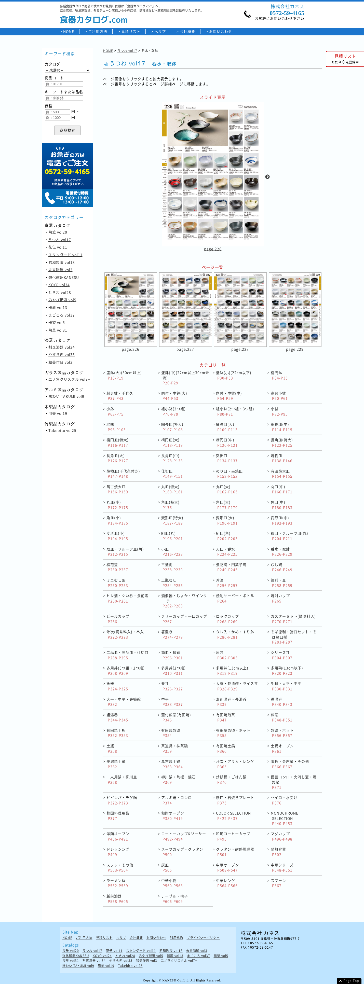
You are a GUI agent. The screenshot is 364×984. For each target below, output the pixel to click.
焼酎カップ (280, 598)
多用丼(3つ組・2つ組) (125, 670)
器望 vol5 (56, 322)
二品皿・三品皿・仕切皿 (127, 655)
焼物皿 (281, 458)
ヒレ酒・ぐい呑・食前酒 (127, 598)
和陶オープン (172, 815)
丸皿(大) (227, 489)
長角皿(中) (172, 458)
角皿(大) (227, 505)
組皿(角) (227, 536)
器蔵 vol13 (57, 307)
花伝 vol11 (57, 247)
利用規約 (176, 938)
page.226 (212, 248)
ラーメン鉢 (117, 883)
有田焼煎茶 (225, 717)
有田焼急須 (170, 733)
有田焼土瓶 (117, 733)
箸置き (172, 634)
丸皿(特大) (172, 489)
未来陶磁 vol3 (60, 269)
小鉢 (115, 411)
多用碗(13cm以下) (287, 670)
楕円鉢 (279, 375)
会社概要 (187, 31)
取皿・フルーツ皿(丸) (289, 536)
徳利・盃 (281, 582)
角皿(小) (117, 520)
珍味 (116, 427)
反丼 (227, 655)
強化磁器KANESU (63, 277)
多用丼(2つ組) (173, 670)
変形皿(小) (117, 536)
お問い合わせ (220, 31)
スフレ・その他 (119, 867)
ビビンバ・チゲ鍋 (121, 800)
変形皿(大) (227, 520)
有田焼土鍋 (225, 748)
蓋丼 (172, 686)
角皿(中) (281, 505)
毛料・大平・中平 (286, 686)
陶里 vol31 (57, 329)
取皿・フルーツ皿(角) (125, 551)
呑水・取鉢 (281, 551)
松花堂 (117, 567)
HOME (68, 31)
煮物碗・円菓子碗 (231, 567)
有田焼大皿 (281, 473)
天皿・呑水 (227, 551)
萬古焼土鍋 (172, 764)
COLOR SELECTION (233, 815)
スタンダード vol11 (65, 254)
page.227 (185, 349)
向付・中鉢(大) (174, 396)
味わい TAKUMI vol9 (66, 396)
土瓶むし (172, 582)
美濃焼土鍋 (116, 764)
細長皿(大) (227, 427)
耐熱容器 (278, 852)
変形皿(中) (281, 520)
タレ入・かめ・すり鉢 (235, 634)
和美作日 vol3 (60, 362)
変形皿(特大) (172, 520)
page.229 (295, 349)
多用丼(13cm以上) (232, 670)
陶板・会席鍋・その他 (290, 764)
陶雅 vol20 (57, 231)
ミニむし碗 (117, 582)
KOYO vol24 (59, 284)
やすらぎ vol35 (61, 354)
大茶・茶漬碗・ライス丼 (237, 686)
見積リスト (130, 31)
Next (267, 176)
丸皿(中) (281, 489)
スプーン (278, 883)
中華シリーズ (282, 867)
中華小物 (172, 883)
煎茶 (281, 717)
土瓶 (111, 748)
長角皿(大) (117, 458)
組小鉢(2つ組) (173, 411)
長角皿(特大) (282, 442)
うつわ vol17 (59, 239)
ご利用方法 (97, 31)
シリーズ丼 (281, 655)
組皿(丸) (172, 536)
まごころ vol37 (61, 314)
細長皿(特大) (172, 427)
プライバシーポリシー (203, 938)
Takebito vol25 (62, 430)
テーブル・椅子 (174, 898)
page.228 (240, 349)
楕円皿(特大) (117, 442)
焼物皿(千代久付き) (123, 473)
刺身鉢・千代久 (119, 396)
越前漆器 (117, 898)
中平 (172, 702)
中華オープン (227, 867)
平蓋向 (172, 567)
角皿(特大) (170, 505)
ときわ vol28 (59, 292)
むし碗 (281, 567)
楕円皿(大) (172, 442)
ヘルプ (160, 31)
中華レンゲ (227, 883)
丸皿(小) (117, 505)
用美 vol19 (57, 413)
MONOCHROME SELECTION (284, 818)
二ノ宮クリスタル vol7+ (69, 379)
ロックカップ (227, 619)
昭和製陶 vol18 (61, 262)
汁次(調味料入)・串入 (125, 634)
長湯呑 (281, 702)
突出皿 (227, 458)
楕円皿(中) (227, 442)
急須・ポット (282, 733)
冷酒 (227, 582)
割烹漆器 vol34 (61, 347)
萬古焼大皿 (117, 489)
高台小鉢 (279, 396)
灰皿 (166, 867)
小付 (279, 411)
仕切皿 (172, 473)
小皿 (172, 551)
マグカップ (281, 836)
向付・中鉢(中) (229, 396)
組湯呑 (117, 717)
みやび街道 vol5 (62, 299)
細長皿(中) (281, 427)
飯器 (117, 686)
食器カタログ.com (94, 19)
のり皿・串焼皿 (229, 473)
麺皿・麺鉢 (172, 655)
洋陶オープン (117, 836)
